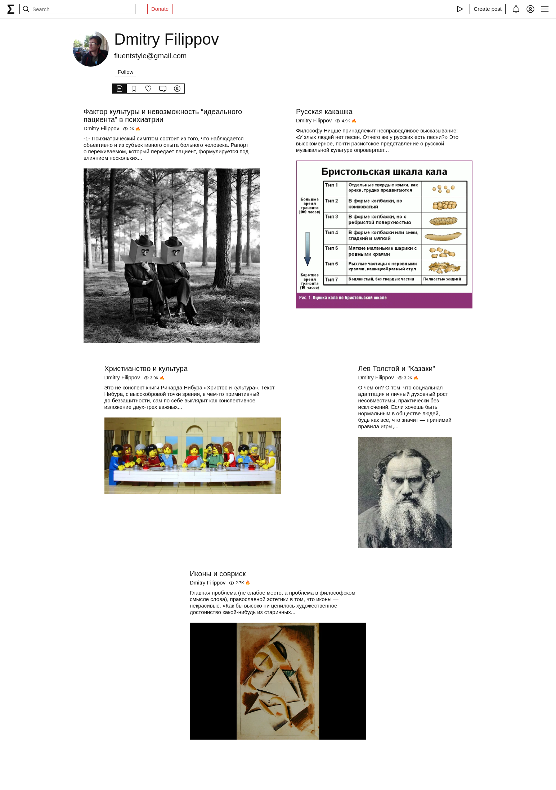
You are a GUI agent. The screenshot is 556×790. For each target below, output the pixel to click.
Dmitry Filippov (101, 128)
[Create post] (487, 9)
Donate (160, 9)
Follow (125, 72)
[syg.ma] (10, 9)
